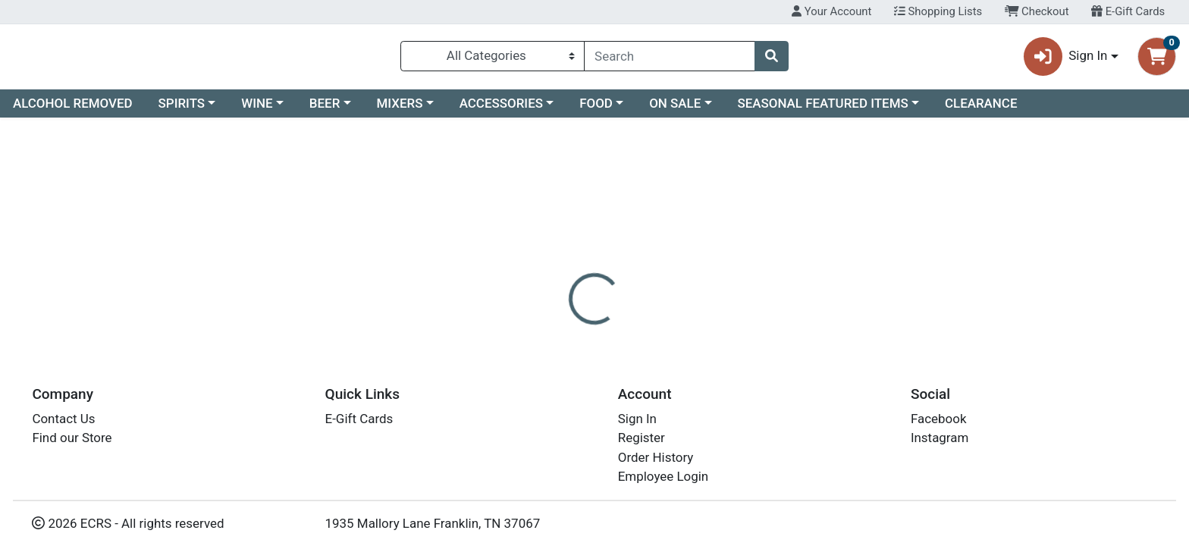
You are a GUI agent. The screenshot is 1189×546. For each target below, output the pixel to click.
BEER (324, 109)
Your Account (831, 11)
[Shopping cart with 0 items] (1156, 59)
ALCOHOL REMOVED (73, 109)
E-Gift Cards (1128, 11)
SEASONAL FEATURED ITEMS (822, 109)
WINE (256, 109)
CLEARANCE (981, 109)
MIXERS (400, 109)
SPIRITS (181, 109)
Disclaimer (609, 330)
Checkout (1037, 11)
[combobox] (669, 59)
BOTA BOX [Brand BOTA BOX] (684, 390)
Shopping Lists (938, 11)
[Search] (669, 59)
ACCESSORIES (501, 109)
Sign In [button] (1066, 59)
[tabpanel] (842, 396)
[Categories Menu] (492, 59)
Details (537, 330)
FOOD (596, 109)
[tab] (538, 329)
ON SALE (675, 109)
